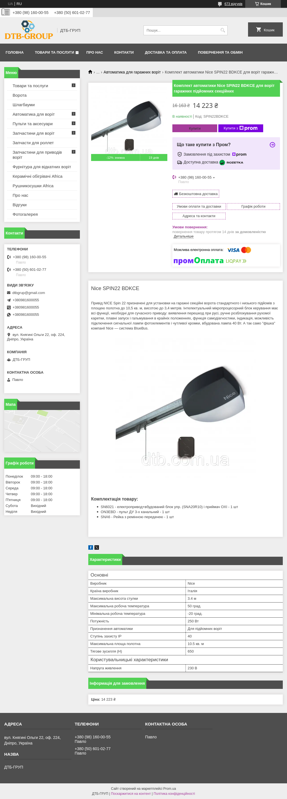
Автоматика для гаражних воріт (132, 72)
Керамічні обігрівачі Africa (38, 176)
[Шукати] (223, 30)
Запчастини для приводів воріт (37, 155)
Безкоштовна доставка (198, 194)
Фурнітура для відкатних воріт (42, 166)
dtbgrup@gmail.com (28, 293)
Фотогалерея (25, 214)
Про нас (94, 52)
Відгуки (20, 204)
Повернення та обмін (220, 52)
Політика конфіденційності (174, 794)
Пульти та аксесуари (33, 123)
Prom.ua (169, 789)
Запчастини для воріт (34, 133)
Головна (15, 52)
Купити (195, 128)
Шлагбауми (24, 104)
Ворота (20, 95)
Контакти (124, 52)
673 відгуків (233, 4)
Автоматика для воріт (34, 114)
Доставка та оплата (166, 52)
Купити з (241, 128)
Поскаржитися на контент (131, 794)
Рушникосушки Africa (33, 185)
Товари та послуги (54, 52)
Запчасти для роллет (33, 142)
